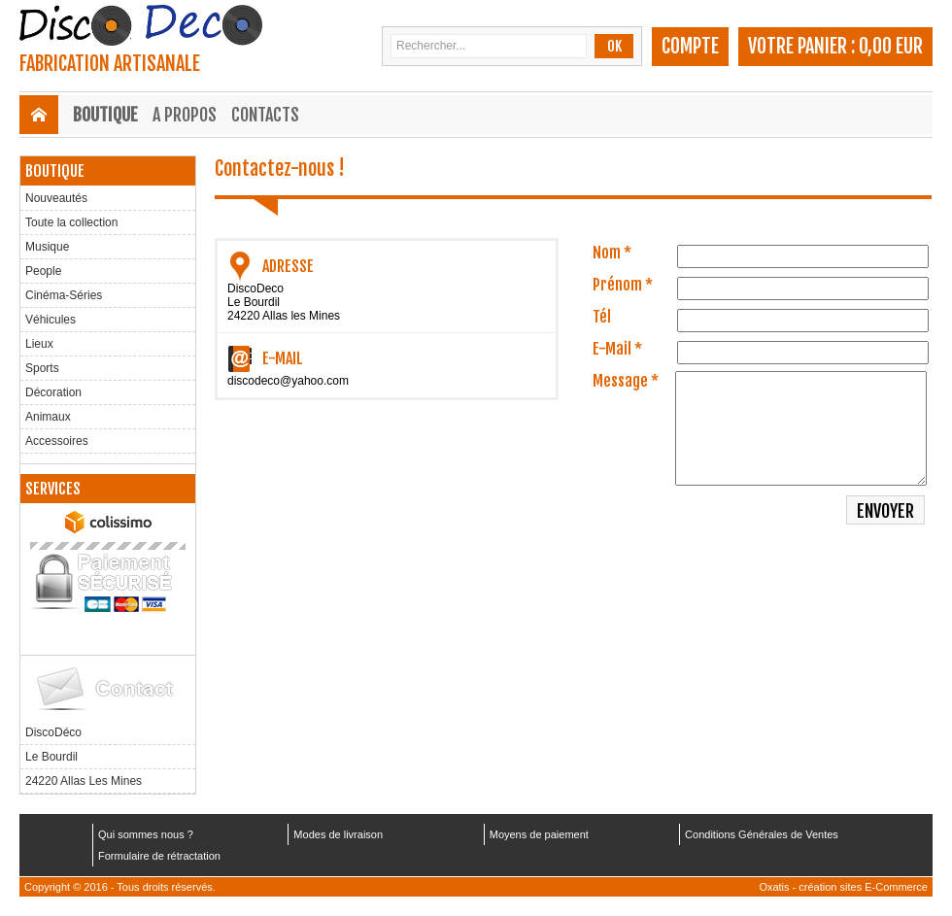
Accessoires (56, 441)
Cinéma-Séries (63, 295)
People (43, 271)
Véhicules (50, 319)
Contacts (265, 114)
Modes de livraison (338, 834)
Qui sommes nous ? (145, 834)
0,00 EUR (891, 46)
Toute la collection (71, 222)
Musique (47, 247)
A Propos (185, 114)
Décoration (53, 392)
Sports (42, 368)
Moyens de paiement (539, 834)
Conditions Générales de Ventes (761, 834)
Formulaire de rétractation (159, 856)
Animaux (48, 417)
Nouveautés (56, 198)
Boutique (105, 114)
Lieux (39, 344)
